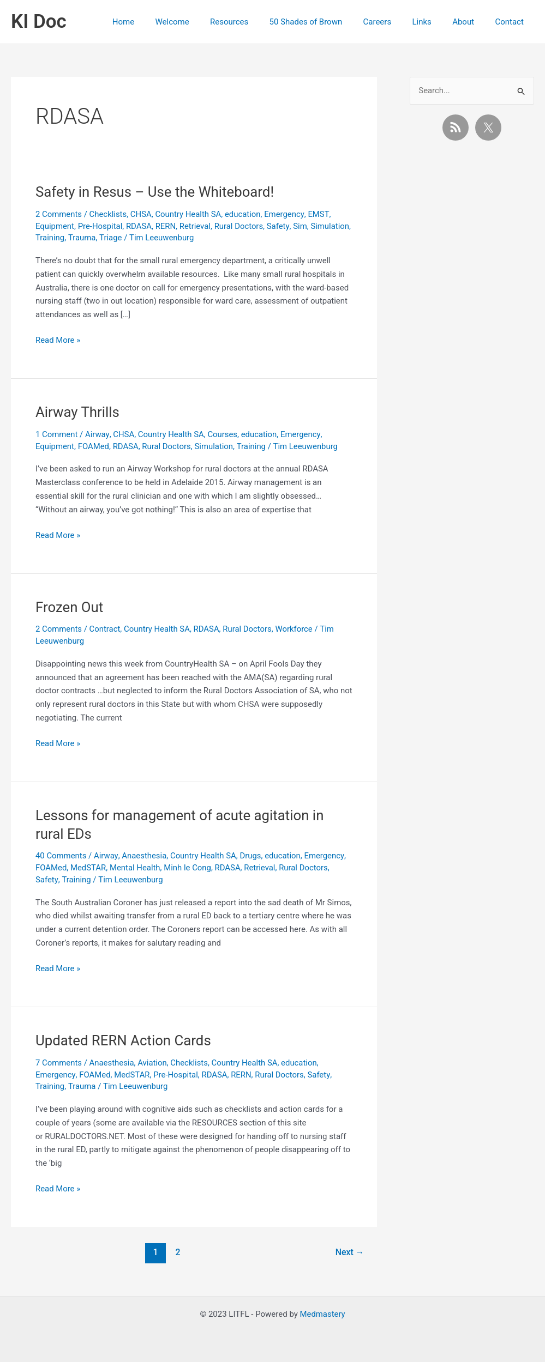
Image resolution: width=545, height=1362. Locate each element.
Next (349, 1252)
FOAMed (94, 446)
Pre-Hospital (100, 226)
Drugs (251, 856)
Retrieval (196, 226)
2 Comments (58, 214)
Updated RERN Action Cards (123, 1040)
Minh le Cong (188, 868)
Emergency (286, 214)
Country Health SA (189, 214)
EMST (319, 214)
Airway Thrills (77, 412)
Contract (105, 629)
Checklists (108, 214)
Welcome (202, 22)
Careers (393, 22)
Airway (98, 434)
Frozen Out (69, 607)
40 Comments (61, 856)
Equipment (55, 226)
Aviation (153, 1063)
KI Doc (39, 21)
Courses (223, 434)
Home (157, 22)
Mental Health (135, 868)
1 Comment (56, 434)
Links (432, 22)
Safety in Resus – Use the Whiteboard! (155, 192)
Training (92, 238)
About (470, 22)
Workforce (296, 629)
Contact (512, 22)
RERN (166, 226)
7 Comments (58, 1063)
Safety (279, 226)
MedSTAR (88, 868)
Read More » (58, 340)
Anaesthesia (144, 856)
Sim (302, 226)
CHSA (141, 214)
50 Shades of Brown (326, 22)
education (244, 214)
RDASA (139, 226)
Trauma (125, 238)
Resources (254, 22)
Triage (153, 238)
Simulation (54, 238)
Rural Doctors (240, 226)
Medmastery (322, 1314)
